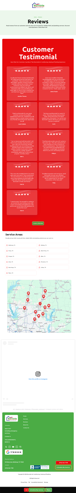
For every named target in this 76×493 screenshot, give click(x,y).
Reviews (25, 422)
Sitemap (46, 482)
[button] (48, 490)
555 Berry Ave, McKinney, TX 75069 (14, 462)
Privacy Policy (24, 482)
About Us (25, 424)
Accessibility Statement (37, 482)
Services (25, 419)
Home (24, 416)
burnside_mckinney (38, 409)
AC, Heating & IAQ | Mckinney (22, 409)
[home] (38, 5)
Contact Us (26, 427)
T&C (29, 482)
